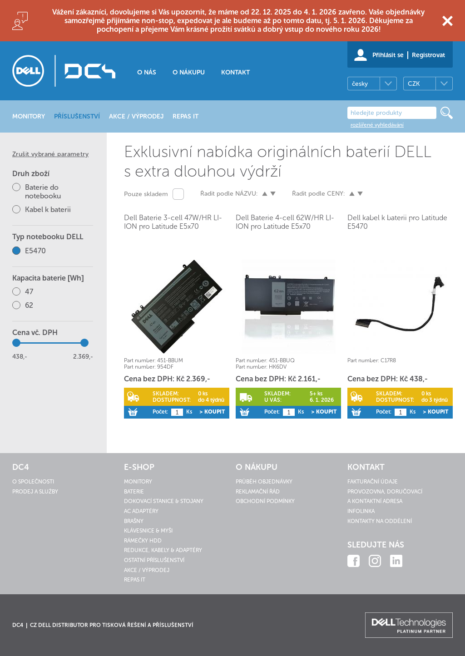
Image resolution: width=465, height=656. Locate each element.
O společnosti (33, 481)
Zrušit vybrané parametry (50, 154)
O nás (146, 72)
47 (29, 291)
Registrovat (428, 55)
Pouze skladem (146, 194)
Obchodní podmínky (265, 501)
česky (360, 84)
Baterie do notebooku (43, 191)
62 (29, 305)
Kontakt (235, 72)
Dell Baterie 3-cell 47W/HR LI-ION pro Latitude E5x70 (173, 222)
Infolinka (361, 511)
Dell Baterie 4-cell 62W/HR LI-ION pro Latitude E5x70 (285, 222)
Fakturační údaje (372, 481)
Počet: (160, 412)
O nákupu (189, 72)
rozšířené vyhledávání (377, 125)
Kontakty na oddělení (379, 521)
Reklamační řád (258, 491)
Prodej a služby (35, 491)
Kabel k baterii (48, 209)
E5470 (35, 251)
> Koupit (212, 412)
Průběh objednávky (264, 481)
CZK (414, 84)
